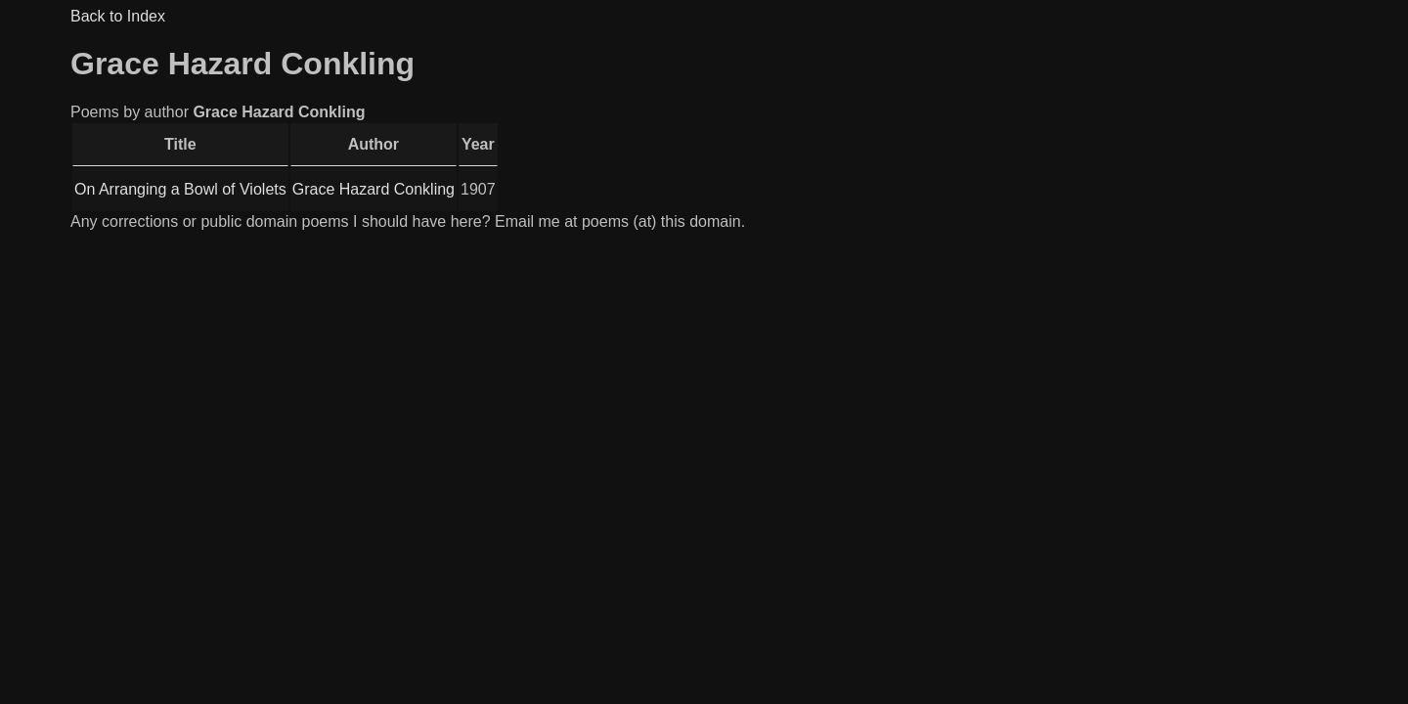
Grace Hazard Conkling (373, 189)
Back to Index (117, 16)
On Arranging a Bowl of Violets (180, 189)
